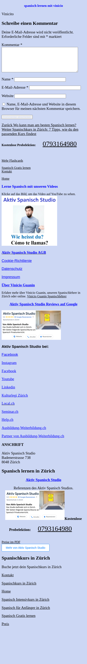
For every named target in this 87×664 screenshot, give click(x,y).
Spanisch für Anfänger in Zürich (26, 612)
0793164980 (60, 148)
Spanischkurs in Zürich (19, 588)
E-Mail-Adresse (15, 92)
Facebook (10, 359)
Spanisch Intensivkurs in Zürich (25, 604)
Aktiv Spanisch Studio (43, 484)
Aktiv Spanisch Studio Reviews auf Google (43, 309)
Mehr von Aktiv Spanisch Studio (25, 552)
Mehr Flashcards (12, 165)
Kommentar (12, 45)
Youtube (8, 384)
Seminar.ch (10, 416)
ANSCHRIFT (13, 449)
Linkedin (8, 392)
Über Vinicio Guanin (18, 290)
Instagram (9, 367)
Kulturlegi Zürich (15, 400)
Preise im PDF (11, 547)
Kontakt (7, 176)
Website (8, 100)
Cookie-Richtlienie (17, 265)
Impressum (11, 282)
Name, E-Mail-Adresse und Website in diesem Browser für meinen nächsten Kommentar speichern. (41, 111)
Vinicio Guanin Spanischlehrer (47, 301)
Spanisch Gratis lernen (16, 172)
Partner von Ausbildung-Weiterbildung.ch (33, 441)
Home (5, 183)
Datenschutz (12, 273)
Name (7, 84)
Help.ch (7, 424)
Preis (5, 629)
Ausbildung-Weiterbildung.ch (24, 432)
